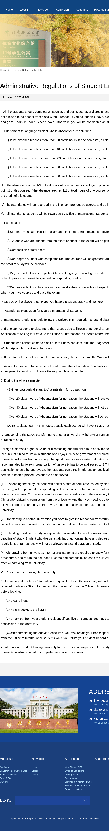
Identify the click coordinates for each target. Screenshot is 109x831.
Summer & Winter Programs (78, 782)
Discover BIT (18, 70)
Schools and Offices (9, 774)
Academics (81, 9)
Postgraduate (71, 778)
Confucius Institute (73, 789)
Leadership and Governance (13, 771)
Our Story (4, 767)
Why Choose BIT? (73, 767)
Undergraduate (72, 774)
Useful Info (36, 70)
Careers (4, 782)
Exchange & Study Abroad (77, 785)
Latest (34, 767)
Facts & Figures (7, 778)
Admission (62, 9)
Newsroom (43, 9)
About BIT (25, 9)
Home (9, 9)
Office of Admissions (74, 771)
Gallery (35, 774)
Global (35, 771)
